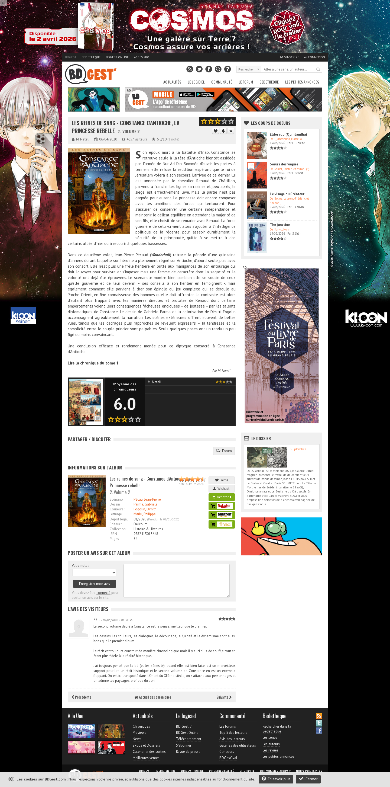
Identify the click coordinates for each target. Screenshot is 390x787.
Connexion (314, 57)
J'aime (222, 480)
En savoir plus (276, 778)
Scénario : (117, 499)
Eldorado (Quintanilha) (288, 134)
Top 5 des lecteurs (233, 732)
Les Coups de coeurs (270, 123)
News (137, 739)
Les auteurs (271, 744)
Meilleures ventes (146, 758)
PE (95, 619)
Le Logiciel (196, 82)
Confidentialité (221, 771)
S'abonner (183, 745)
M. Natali (224, 371)
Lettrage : (116, 514)
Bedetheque (91, 57)
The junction (280, 224)
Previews (139, 732)
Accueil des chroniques (153, 697)
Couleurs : (117, 509)
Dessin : (115, 504)
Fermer (308, 778)
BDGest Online (117, 57)
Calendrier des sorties (149, 751)
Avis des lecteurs (232, 739)
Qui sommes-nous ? (275, 771)
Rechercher (318, 70)
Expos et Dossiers (146, 745)
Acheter (222, 497)
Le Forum (246, 82)
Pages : (115, 538)
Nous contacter (309, 771)
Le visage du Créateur (287, 194)
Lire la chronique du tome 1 (93, 363)
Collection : (118, 529)
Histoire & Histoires (148, 529)
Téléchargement (188, 739)
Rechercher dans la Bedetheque (277, 729)
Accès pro (141, 57)
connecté (103, 592)
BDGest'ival (228, 758)
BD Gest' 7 (184, 726)
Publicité (247, 771)
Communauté (221, 82)
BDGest (70, 57)
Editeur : (116, 524)
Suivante (224, 697)
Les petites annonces (302, 82)
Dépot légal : (119, 519)
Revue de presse (188, 751)
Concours (226, 751)
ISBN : (114, 534)
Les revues (270, 750)
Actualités (172, 82)
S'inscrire (289, 57)
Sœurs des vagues (284, 164)
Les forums (227, 726)
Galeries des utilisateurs (237, 745)
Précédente (81, 697)
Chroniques (141, 726)
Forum (224, 450)
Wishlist (222, 488)
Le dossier (261, 438)
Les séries (270, 737)
